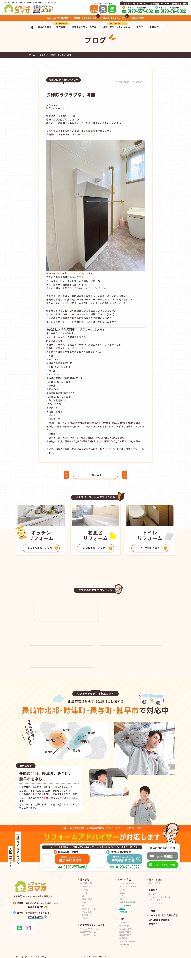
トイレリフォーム (88, 932)
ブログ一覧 (122, 919)
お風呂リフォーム (88, 929)
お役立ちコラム (126, 926)
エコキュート (125, 902)
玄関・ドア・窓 (89, 906)
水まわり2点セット (127, 883)
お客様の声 (124, 941)
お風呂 (85, 887)
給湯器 (85, 912)
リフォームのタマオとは (159, 894)
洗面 (84, 893)
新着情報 (123, 935)
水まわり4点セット (127, 880)
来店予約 (153, 921)
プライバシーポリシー (39, 954)
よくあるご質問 (155, 900)
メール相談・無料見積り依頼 (163, 912)
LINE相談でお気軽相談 (160, 917)
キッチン (86, 883)
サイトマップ (21, 954)
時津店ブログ (125, 929)
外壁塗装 (123, 909)
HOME (152, 908)
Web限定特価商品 (127, 899)
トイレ (85, 890)
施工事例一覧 (86, 880)
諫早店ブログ (125, 932)
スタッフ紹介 (154, 897)
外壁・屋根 (87, 896)
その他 (85, 915)
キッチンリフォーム (89, 926)
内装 (84, 899)
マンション (87, 909)
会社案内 (153, 891)
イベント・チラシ (127, 938)
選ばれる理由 (154, 880)
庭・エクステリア (90, 902)
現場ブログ (124, 923)
